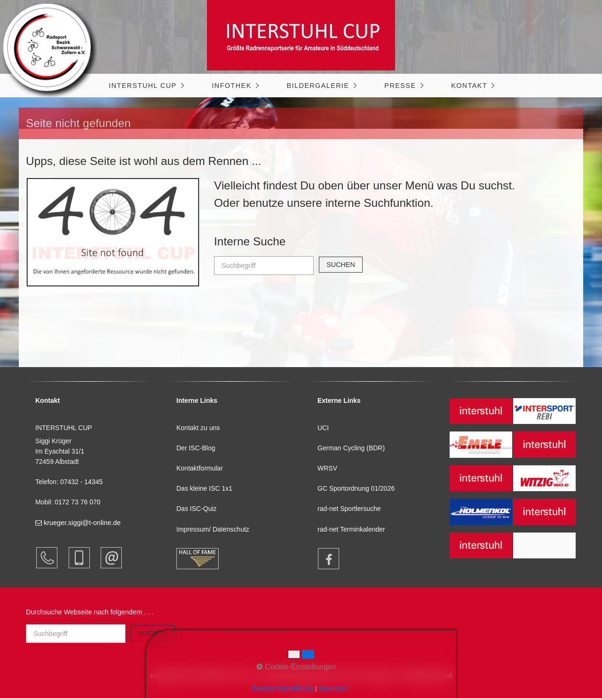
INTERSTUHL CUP (142, 85)
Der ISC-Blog (195, 448)
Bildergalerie (317, 85)
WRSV (327, 468)
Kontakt (469, 85)
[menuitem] (146, 85)
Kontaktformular (199, 468)
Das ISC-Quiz (196, 508)
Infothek (231, 85)
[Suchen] (341, 265)
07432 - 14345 (82, 482)
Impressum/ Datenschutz (212, 529)
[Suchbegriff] (264, 265)
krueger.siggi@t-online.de (77, 522)
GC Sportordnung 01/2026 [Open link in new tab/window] (356, 488)
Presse (400, 85)
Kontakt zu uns (198, 427)
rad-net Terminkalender (351, 529)
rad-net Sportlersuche (349, 508)
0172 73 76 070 (77, 502)
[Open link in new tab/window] (324, 558)
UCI (323, 427)
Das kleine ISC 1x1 (204, 488)
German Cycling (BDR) (351, 448)
